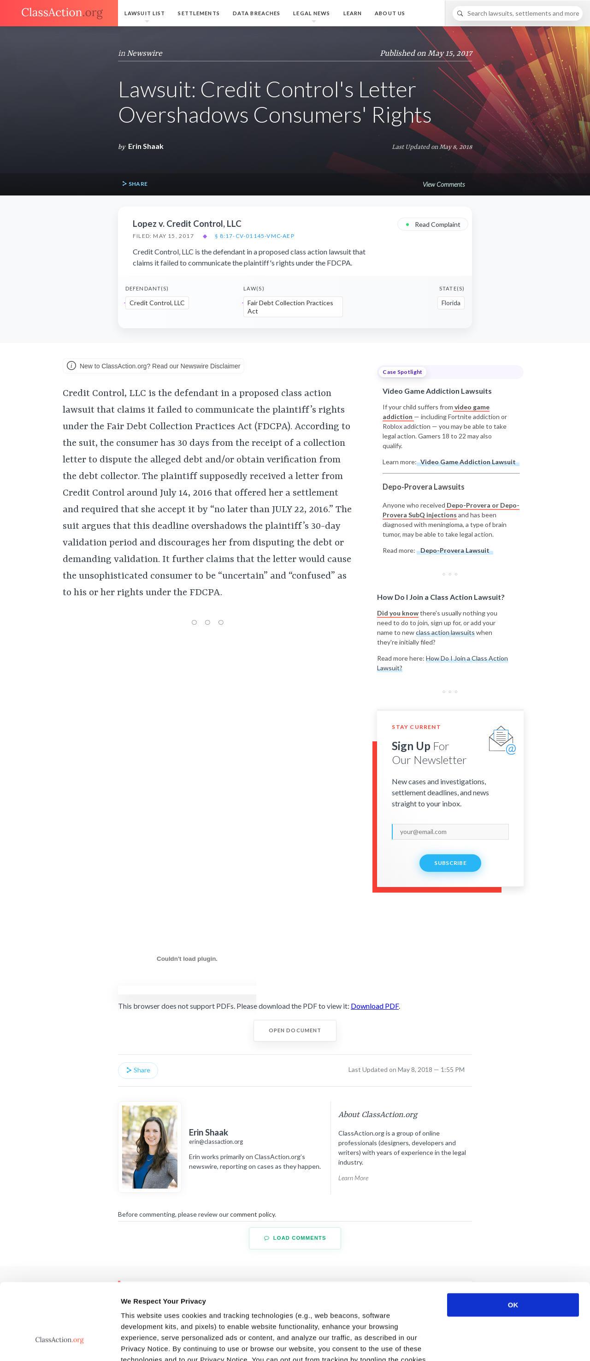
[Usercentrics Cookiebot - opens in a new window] (59, 1343)
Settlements (198, 13)
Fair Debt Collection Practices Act (290, 307)
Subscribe (450, 862)
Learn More (353, 1178)
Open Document (295, 1030)
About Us (390, 13)
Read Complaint (432, 223)
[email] (450, 832)
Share (135, 184)
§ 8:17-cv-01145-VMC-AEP (255, 236)
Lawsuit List (144, 13)
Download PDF (375, 1005)
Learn (352, 13)
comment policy (252, 1214)
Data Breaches (257, 13)
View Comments (444, 184)
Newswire (144, 53)
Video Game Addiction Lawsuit (468, 462)
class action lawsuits (445, 632)
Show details (483, 1343)
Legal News (311, 13)
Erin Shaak (146, 146)
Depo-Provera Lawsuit (455, 550)
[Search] (518, 13)
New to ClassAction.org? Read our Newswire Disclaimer (153, 367)
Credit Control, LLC (157, 303)
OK (513, 1239)
